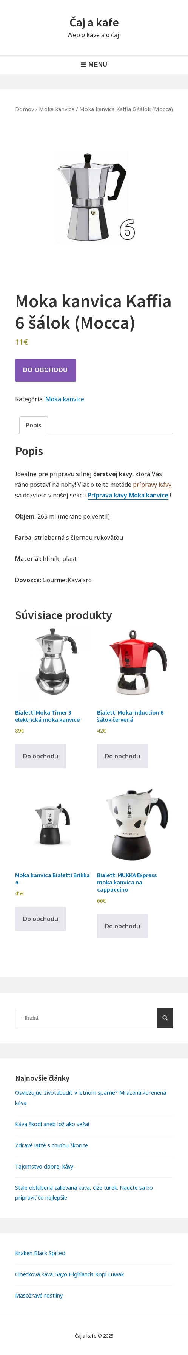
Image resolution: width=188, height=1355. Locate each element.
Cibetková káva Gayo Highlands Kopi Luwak (69, 1274)
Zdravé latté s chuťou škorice (51, 1145)
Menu (93, 64)
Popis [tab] (34, 425)
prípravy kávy (152, 484)
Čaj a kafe (94, 22)
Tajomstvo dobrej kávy (44, 1166)
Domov (24, 109)
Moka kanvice (56, 109)
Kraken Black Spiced (40, 1253)
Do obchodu (45, 370)
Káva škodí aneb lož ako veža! (52, 1124)
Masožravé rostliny (39, 1295)
